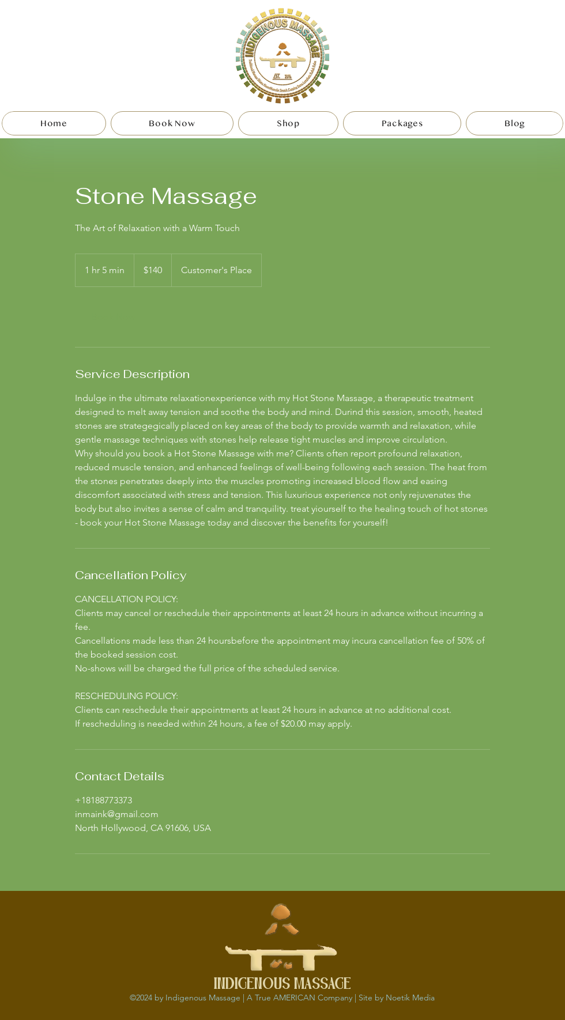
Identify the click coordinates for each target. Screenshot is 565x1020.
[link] (113, 316)
